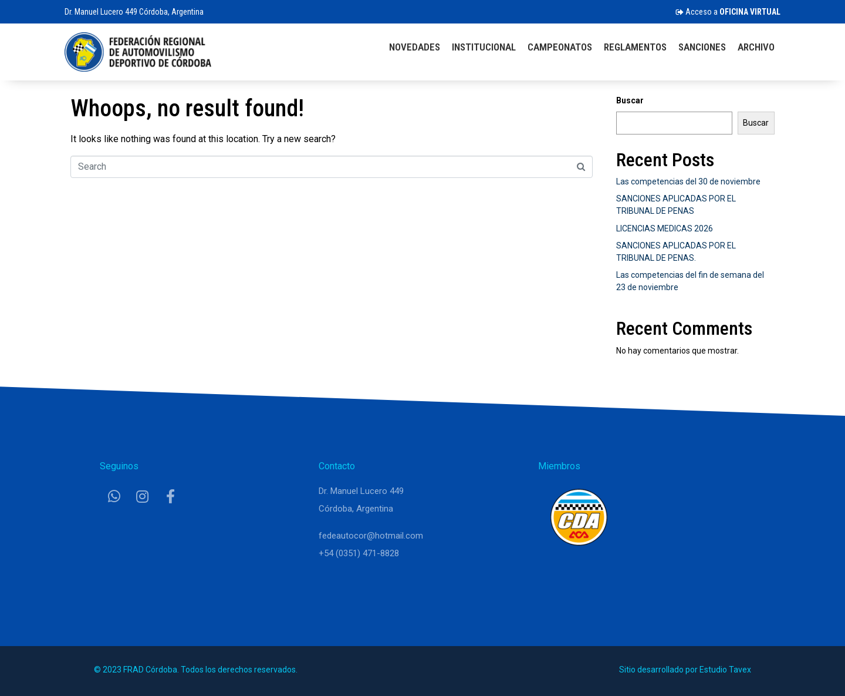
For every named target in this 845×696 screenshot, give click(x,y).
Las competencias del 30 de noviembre (688, 181)
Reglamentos (635, 47)
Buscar (630, 100)
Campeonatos (560, 47)
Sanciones (702, 47)
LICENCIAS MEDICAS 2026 (664, 228)
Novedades (414, 47)
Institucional (484, 47)
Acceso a (727, 11)
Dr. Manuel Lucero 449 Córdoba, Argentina (134, 11)
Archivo (756, 47)
